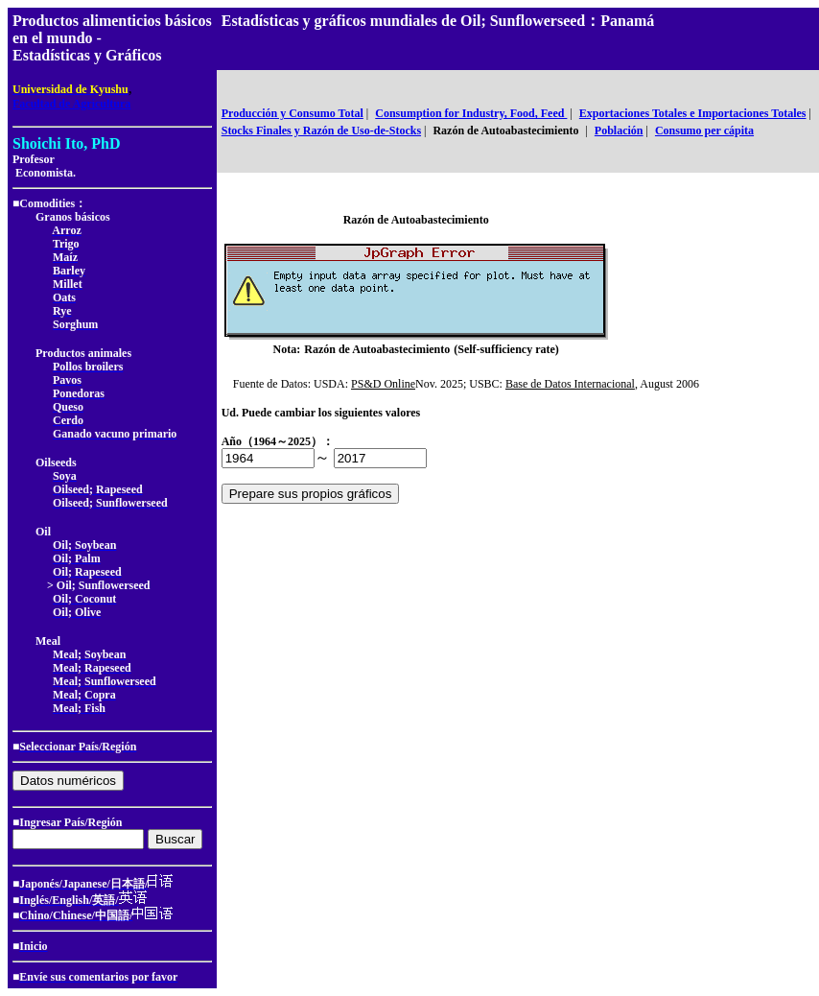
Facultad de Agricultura (71, 103)
